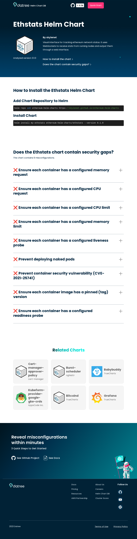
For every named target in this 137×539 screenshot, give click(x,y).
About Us (99, 484)
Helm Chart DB (102, 493)
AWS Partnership (79, 498)
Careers (99, 489)
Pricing (74, 489)
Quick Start (96, 5)
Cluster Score (102, 498)
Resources (76, 493)
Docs (73, 484)
